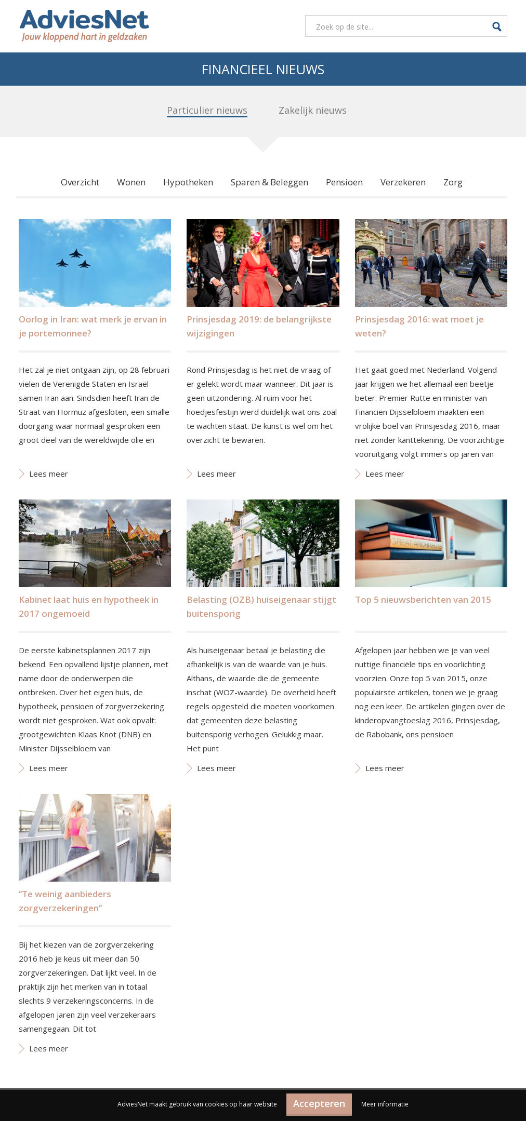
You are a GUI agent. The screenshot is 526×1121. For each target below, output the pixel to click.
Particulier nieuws (207, 110)
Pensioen (344, 182)
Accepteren (319, 1103)
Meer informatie (385, 1104)
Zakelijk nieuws (313, 110)
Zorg (453, 182)
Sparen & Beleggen (269, 182)
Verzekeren (403, 182)
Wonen (131, 182)
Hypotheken (188, 182)
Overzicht (80, 182)
